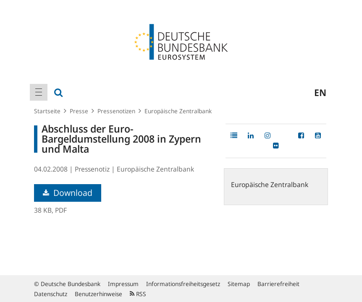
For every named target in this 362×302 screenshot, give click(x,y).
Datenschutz (50, 294)
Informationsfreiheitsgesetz (183, 284)
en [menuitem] (320, 92)
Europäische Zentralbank (178, 111)
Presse (79, 111)
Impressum (123, 284)
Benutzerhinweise (98, 294)
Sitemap (239, 284)
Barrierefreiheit (278, 284)
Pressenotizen (116, 111)
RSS (138, 294)
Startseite (47, 111)
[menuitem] (38, 92)
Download (67, 192)
